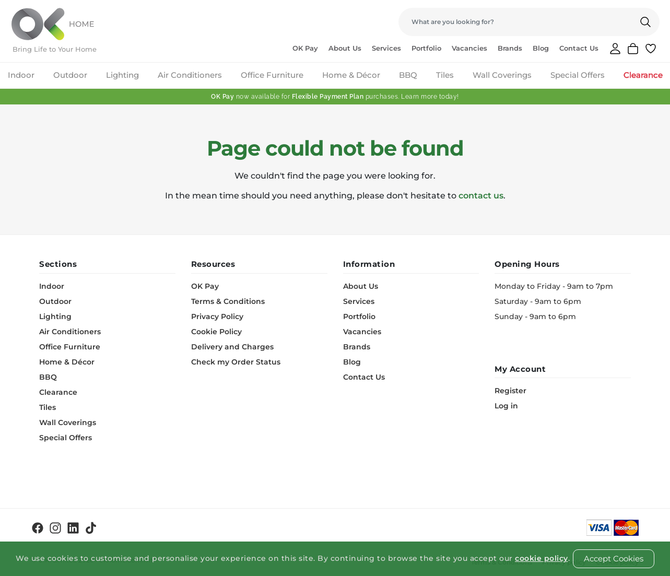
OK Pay (305, 48)
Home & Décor (351, 75)
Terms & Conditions (228, 301)
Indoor (21, 75)
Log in (506, 405)
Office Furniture (272, 75)
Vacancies (469, 48)
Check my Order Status (235, 362)
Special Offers (577, 75)
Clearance (643, 75)
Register (510, 390)
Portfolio (426, 48)
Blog (541, 48)
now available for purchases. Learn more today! (335, 96)
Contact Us (578, 48)
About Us (344, 48)
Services (386, 48)
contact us (481, 196)
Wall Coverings (502, 75)
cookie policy (541, 558)
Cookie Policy (216, 331)
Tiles (445, 75)
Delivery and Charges (232, 346)
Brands (510, 48)
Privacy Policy (217, 316)
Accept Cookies (613, 558)
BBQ (408, 75)
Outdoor (70, 75)
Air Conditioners (190, 75)
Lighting (122, 75)
